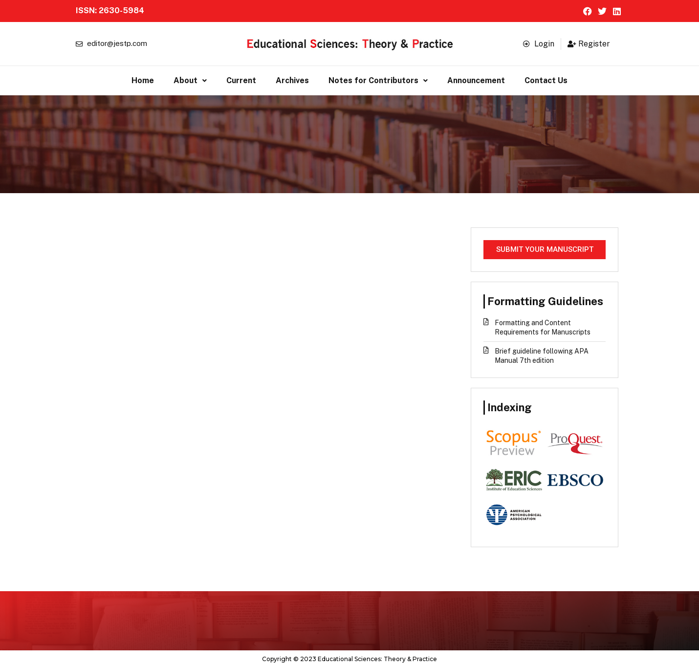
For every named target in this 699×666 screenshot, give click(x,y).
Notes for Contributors (378, 79)
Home (142, 79)
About (190, 79)
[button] (190, 80)
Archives (292, 79)
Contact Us (546, 79)
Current (241, 79)
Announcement (476, 79)
